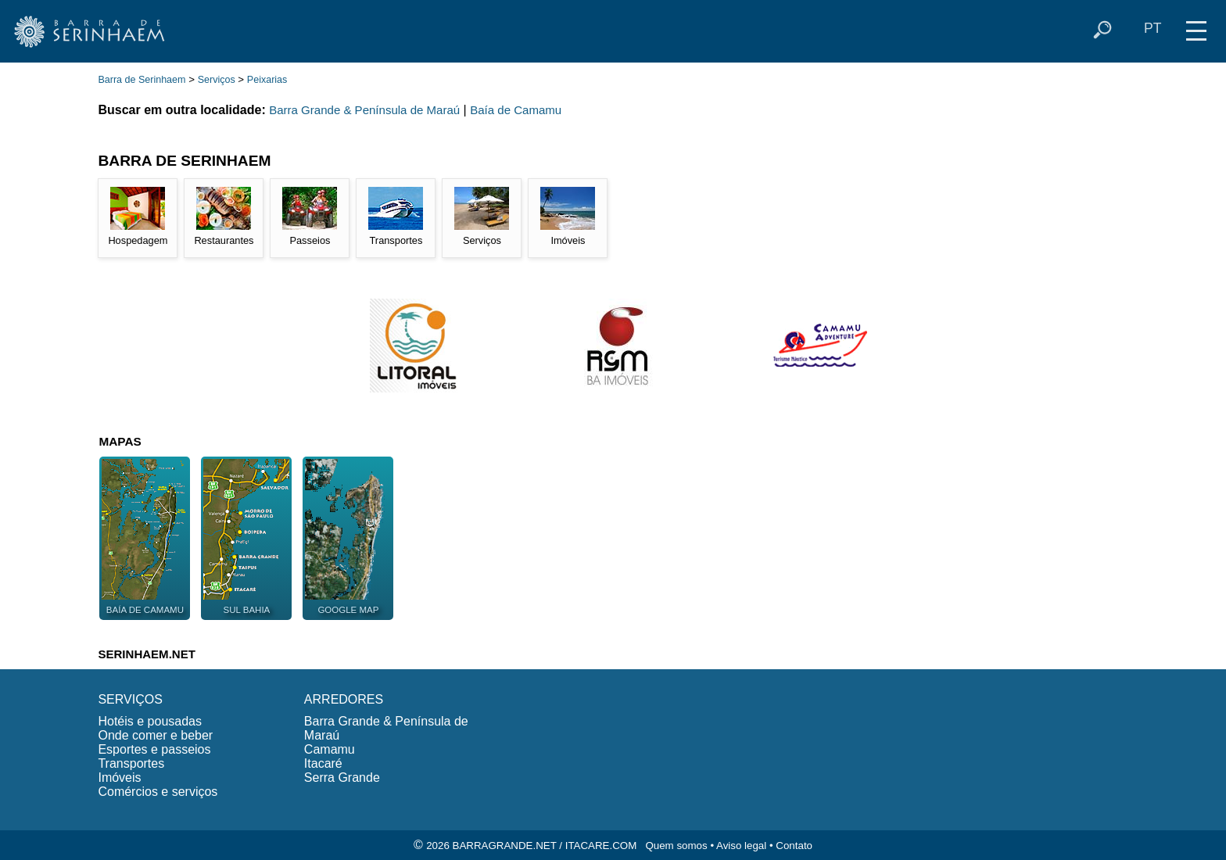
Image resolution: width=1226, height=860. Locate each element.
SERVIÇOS (130, 699)
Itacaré (323, 763)
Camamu (329, 749)
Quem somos (676, 845)
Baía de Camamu (515, 109)
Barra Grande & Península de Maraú (364, 109)
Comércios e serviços (157, 791)
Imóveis (119, 777)
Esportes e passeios (154, 749)
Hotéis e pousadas (150, 721)
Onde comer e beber (155, 735)
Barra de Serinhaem (141, 79)
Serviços (216, 79)
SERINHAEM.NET (146, 654)
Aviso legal (741, 845)
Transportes (131, 763)
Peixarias (267, 79)
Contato (794, 845)
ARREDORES (343, 699)
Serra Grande (342, 777)
